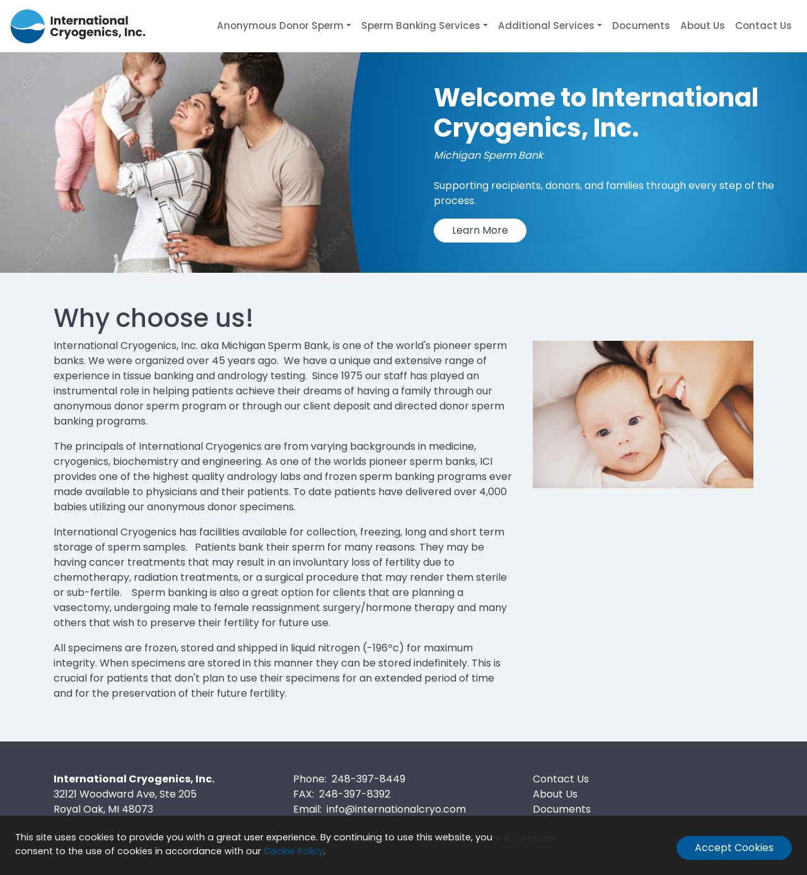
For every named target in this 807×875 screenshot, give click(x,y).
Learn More (480, 230)
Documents (641, 25)
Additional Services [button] (546, 25)
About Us (702, 25)
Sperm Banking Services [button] (420, 25)
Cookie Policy (293, 851)
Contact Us (763, 25)
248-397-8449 (368, 779)
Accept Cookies (734, 847)
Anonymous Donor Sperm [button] (280, 25)
